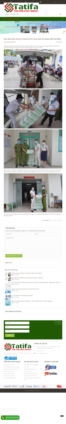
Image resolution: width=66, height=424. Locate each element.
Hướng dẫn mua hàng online (31, 364)
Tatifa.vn (38, 390)
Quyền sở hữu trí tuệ (9, 373)
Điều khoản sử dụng (9, 364)
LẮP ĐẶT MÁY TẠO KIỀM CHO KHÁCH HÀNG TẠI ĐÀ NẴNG (27, 273)
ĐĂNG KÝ (10, 335)
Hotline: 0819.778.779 (12, 417)
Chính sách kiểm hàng (9, 378)
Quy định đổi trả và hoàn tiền (11, 369)
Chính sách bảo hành (29, 369)
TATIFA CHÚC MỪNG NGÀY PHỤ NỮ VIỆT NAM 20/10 (25, 289)
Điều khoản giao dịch (9, 375)
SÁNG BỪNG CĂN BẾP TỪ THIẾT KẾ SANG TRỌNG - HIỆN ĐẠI (27, 278)
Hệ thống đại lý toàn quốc (31, 373)
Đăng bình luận (13, 256)
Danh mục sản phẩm (12, 19)
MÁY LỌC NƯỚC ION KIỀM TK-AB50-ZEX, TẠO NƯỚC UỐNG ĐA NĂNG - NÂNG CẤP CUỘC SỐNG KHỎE (38, 282)
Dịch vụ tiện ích (28, 371)
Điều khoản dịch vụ (9, 371)
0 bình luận (59, 42)
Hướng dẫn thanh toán (30, 375)
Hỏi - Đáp (26, 367)
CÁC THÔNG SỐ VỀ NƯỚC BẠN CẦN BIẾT (22, 295)
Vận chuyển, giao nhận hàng (11, 367)
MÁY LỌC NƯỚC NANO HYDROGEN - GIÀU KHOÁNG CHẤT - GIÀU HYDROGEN (32, 301)
